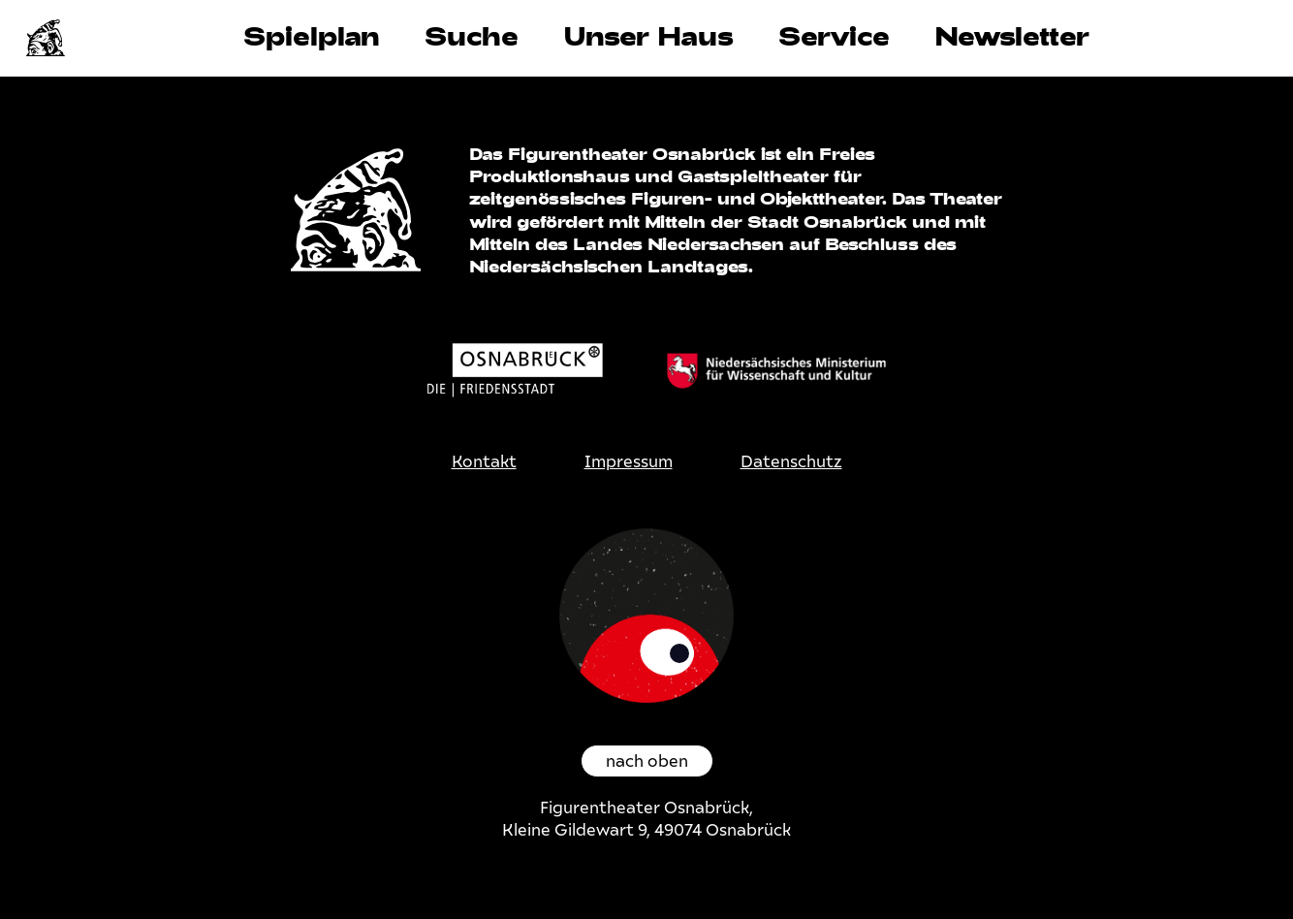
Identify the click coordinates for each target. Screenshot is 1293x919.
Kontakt (484, 461)
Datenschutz (791, 461)
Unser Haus (648, 35)
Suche (472, 35)
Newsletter (1011, 35)
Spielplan (311, 35)
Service (834, 35)
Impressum (628, 461)
